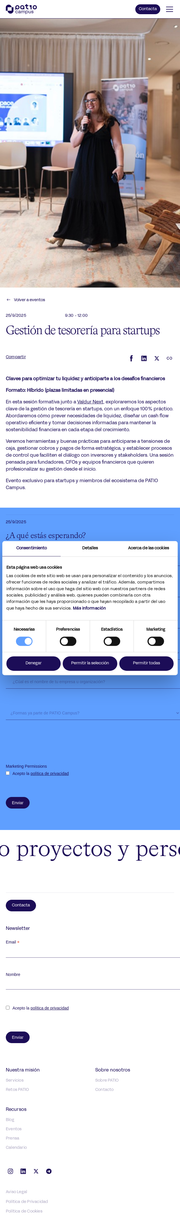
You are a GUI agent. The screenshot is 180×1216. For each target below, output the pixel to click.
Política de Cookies (24, 1211)
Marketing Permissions (26, 766)
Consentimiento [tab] (31, 548)
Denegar (34, 663)
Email (12, 942)
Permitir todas (146, 663)
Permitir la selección (90, 663)
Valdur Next (90, 402)
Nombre (13, 974)
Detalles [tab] (90, 548)
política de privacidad (49, 773)
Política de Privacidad (27, 1202)
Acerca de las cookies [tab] (148, 548)
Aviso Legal (16, 1192)
